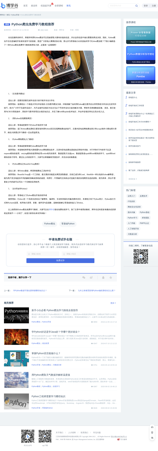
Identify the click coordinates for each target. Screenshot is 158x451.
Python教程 (36, 386)
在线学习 (56, 386)
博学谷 (51, 210)
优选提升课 (46, 6)
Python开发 (46, 322)
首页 (25, 6)
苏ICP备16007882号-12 (119, 436)
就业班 (34, 6)
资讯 (68, 6)
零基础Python (47, 408)
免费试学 (60, 260)
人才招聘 (72, 433)
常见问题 (97, 433)
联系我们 (84, 433)
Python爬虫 (36, 322)
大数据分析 (57, 365)
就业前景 (45, 343)
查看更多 (133, 179)
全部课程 (59, 6)
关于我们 (59, 433)
